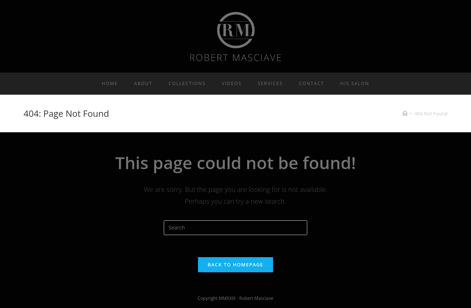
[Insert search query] (235, 227)
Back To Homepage (235, 264)
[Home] (405, 113)
